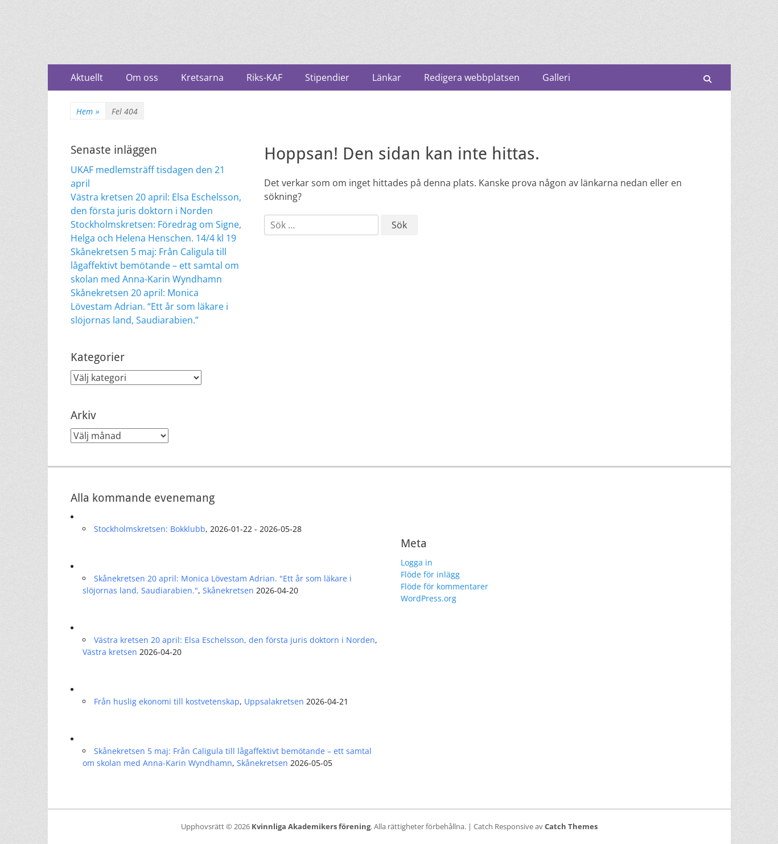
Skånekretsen (228, 590)
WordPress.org (428, 598)
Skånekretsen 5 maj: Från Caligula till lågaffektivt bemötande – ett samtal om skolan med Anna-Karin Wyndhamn (155, 265)
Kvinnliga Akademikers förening (311, 826)
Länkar (386, 77)
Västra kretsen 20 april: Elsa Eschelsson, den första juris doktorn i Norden (234, 639)
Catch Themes (571, 826)
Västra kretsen (110, 651)
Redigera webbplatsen (472, 77)
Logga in (417, 562)
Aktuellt (87, 77)
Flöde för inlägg (430, 574)
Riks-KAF (264, 77)
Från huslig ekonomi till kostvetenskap (167, 701)
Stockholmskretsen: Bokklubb (149, 528)
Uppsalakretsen (274, 701)
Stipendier (327, 77)
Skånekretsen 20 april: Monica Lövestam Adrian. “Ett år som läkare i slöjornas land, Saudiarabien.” (149, 306)
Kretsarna (202, 77)
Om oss (142, 77)
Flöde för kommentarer (444, 586)
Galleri (556, 77)
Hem (88, 111)
